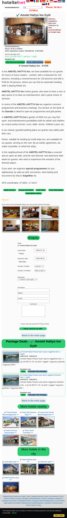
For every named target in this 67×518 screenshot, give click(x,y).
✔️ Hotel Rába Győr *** (10, 462)
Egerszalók (8, 503)
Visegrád (35, 501)
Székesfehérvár (35, 498)
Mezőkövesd (26, 503)
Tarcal (28, 505)
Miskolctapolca (37, 503)
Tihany (44, 498)
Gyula (34, 505)
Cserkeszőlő (59, 501)
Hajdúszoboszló (38, 496)
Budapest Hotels (25, 501)
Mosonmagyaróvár (47, 501)
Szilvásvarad (57, 503)
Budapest (5, 501)
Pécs (61, 496)
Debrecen (17, 496)
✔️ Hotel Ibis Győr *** (46, 462)
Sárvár (6, 498)
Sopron (18, 498)
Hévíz (47, 496)
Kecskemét (54, 496)
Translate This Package (37, 371)
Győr (28, 496)
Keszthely (17, 503)
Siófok (12, 498)
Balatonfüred (8, 496)
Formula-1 (14, 501)
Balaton (59, 498)
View (23, 371)
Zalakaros (51, 498)
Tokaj (39, 505)
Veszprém (48, 503)
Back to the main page (33, 335)
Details (14, 513)
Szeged (25, 498)
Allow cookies (59, 515)
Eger (24, 496)
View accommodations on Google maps (54, 30)
